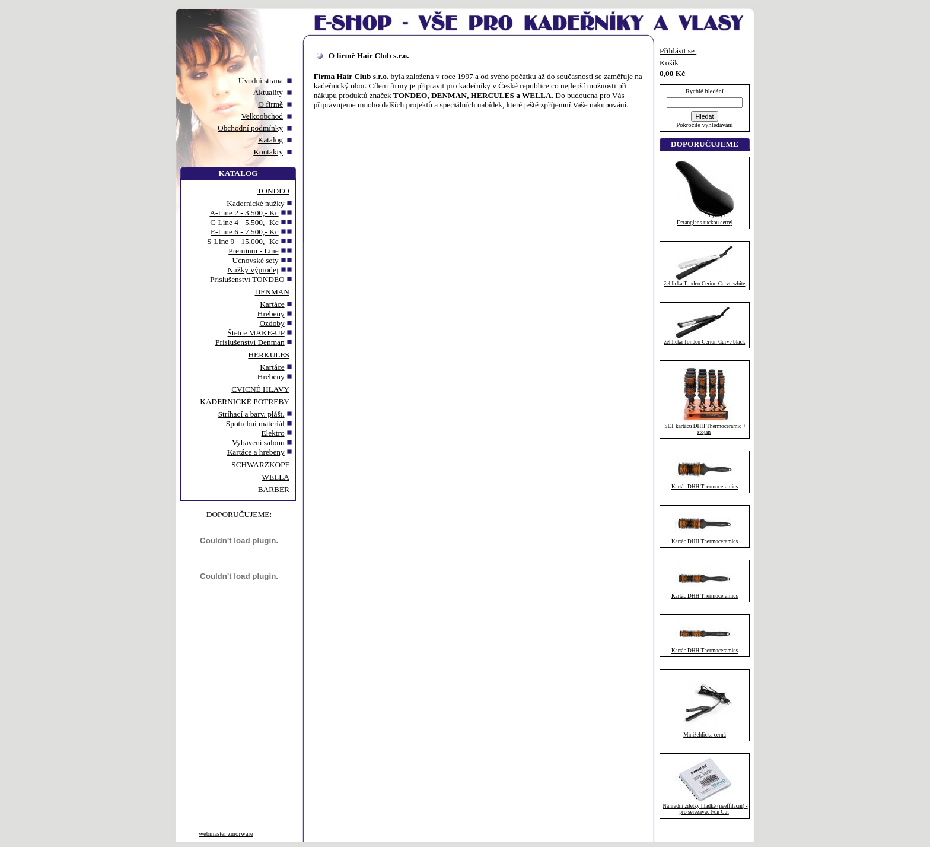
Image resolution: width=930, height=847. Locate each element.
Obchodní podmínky (250, 127)
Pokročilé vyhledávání (704, 125)
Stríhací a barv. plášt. (251, 414)
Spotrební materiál (255, 423)
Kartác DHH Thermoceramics (704, 487)
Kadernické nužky (255, 203)
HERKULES (268, 354)
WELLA (275, 476)
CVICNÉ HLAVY (260, 389)
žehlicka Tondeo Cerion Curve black (704, 342)
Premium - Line (253, 250)
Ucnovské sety (255, 260)
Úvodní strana (260, 80)
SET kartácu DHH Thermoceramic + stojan (705, 429)
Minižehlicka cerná (704, 735)
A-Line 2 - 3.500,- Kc (243, 212)
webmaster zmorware (226, 833)
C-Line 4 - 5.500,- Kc (244, 222)
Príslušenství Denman (250, 342)
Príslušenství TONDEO (247, 279)
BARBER (273, 489)
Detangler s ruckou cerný (704, 223)
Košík (669, 62)
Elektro (272, 433)
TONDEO (273, 190)
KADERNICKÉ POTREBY (244, 401)
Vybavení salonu (258, 442)
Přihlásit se (678, 50)
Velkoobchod (262, 116)
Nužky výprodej (252, 269)
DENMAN (272, 291)
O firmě (270, 104)
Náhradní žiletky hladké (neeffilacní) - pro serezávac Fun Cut (705, 809)
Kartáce (272, 304)
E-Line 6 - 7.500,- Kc (245, 231)
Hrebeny (271, 313)
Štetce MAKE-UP (256, 332)
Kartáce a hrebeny (256, 452)
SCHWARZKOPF (260, 464)
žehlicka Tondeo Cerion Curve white (705, 284)
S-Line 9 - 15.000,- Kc (243, 241)
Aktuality (268, 92)
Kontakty (268, 151)
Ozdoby (271, 323)
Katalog (270, 139)
